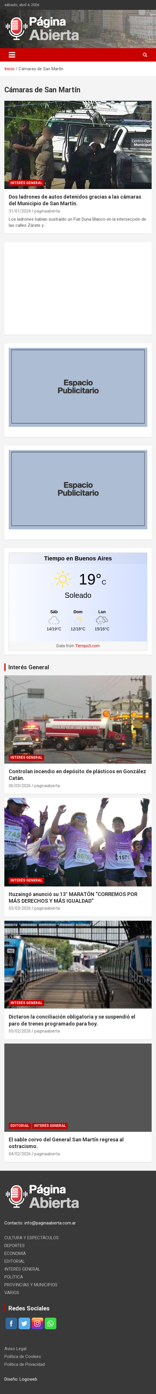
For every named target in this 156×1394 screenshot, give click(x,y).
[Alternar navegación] (11, 55)
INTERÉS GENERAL (26, 183)
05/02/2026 (20, 1031)
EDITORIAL (19, 1126)
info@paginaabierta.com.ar (50, 1223)
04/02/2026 (20, 1154)
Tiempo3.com (87, 645)
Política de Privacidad (24, 1364)
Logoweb (28, 1379)
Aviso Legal (15, 1348)
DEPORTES (14, 1245)
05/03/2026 (20, 908)
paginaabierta (47, 211)
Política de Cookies (22, 1356)
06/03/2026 (20, 785)
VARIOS (11, 1292)
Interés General (28, 667)
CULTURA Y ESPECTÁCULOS (31, 1237)
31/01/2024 (20, 211)
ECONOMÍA (15, 1253)
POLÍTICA (13, 1277)
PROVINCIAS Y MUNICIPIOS (31, 1284)
